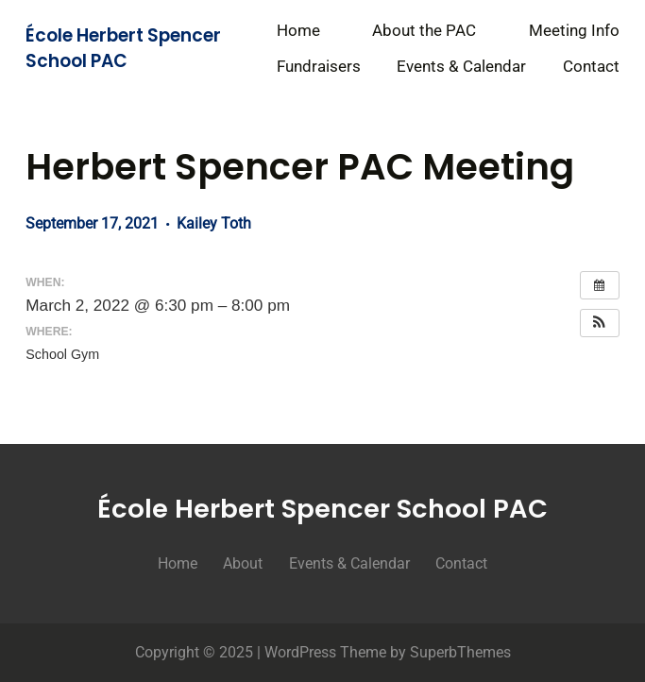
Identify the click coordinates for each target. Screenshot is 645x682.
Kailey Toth (214, 223)
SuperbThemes (460, 652)
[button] (600, 323)
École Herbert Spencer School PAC (123, 48)
